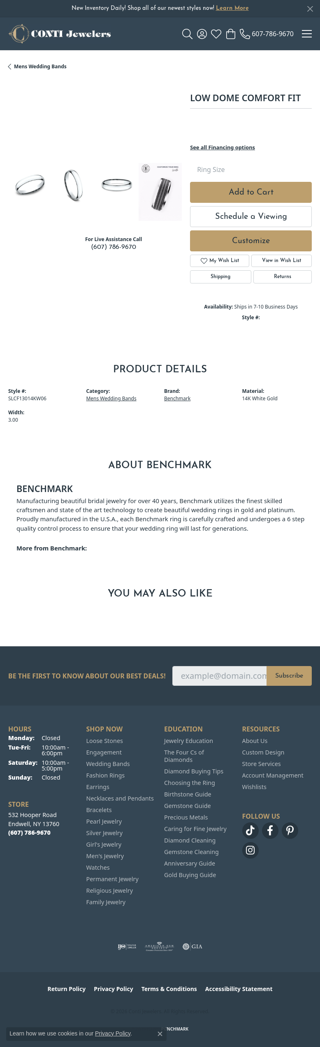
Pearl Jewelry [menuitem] (104, 821)
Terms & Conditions (169, 989)
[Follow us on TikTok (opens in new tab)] (250, 830)
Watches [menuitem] (98, 867)
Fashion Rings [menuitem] (105, 775)
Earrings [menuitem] (97, 787)
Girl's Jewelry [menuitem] (103, 844)
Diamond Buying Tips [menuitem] (193, 771)
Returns (282, 276)
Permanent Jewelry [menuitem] (112, 879)
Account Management (273, 775)
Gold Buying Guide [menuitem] (190, 875)
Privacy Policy (113, 989)
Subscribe (289, 676)
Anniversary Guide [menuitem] (189, 863)
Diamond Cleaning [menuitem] (190, 840)
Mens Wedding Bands (40, 66)
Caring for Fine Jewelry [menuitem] (195, 829)
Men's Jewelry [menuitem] (105, 856)
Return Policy (67, 989)
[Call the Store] (29, 832)
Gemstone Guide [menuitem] (187, 806)
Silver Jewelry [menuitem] (104, 833)
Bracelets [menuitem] (99, 810)
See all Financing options (222, 147)
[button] (187, 34)
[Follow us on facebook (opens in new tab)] (270, 830)
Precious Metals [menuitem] (186, 817)
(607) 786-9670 (113, 247)
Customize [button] (251, 241)
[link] (267, 34)
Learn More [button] (232, 8)
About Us (255, 741)
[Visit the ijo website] (127, 946)
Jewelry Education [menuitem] (188, 741)
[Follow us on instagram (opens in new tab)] (250, 850)
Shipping (220, 276)
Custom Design (263, 752)
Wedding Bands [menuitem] (108, 764)
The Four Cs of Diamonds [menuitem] (184, 756)
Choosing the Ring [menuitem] (189, 783)
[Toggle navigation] (307, 34)
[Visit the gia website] (192, 946)
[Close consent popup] (160, 1033)
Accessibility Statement (239, 989)
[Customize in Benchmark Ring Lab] (160, 192)
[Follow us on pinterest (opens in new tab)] (290, 830)
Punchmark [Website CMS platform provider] (175, 1029)
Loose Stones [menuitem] (104, 741)
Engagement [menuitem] (104, 752)
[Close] (310, 9)
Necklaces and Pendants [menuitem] (120, 798)
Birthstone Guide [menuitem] (187, 794)
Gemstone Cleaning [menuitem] (191, 852)
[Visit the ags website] (159, 946)
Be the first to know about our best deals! (87, 676)
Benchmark (177, 398)
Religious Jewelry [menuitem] (109, 890)
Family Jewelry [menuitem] (106, 902)
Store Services (261, 764)
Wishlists (254, 787)
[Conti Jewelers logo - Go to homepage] (59, 33)
